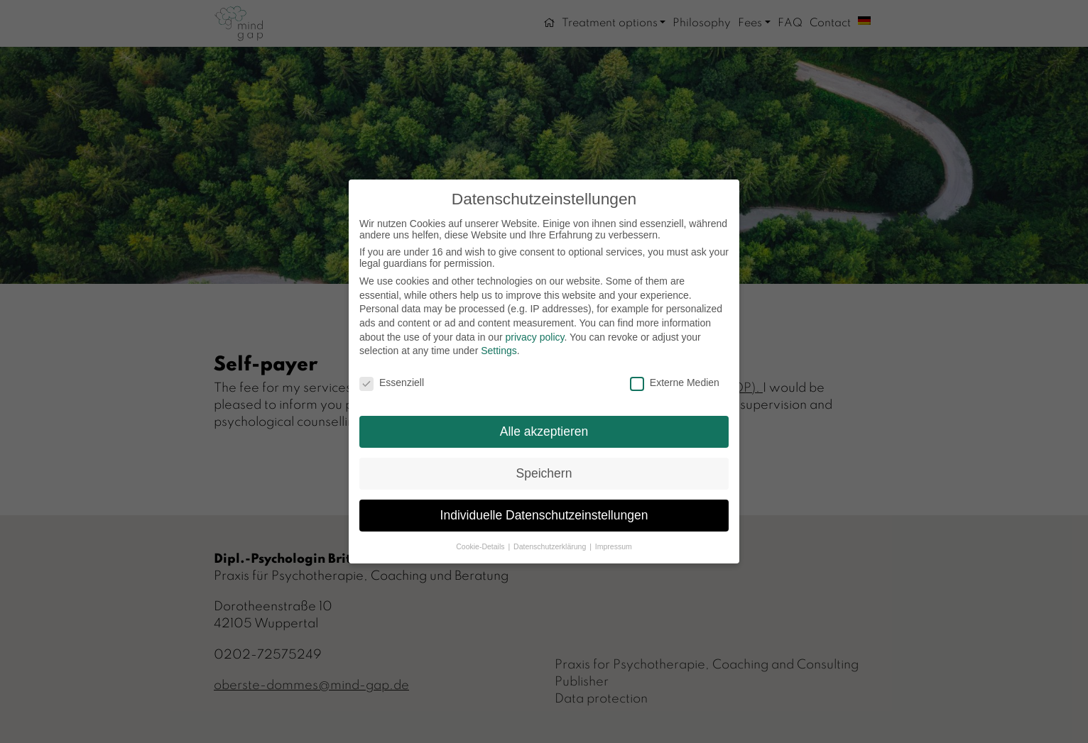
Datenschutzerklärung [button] (550, 546)
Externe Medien (674, 382)
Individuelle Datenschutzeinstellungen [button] (544, 515)
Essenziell (391, 382)
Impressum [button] (613, 546)
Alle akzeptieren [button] (544, 431)
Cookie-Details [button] (481, 546)
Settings (499, 350)
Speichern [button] (544, 473)
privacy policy (534, 337)
